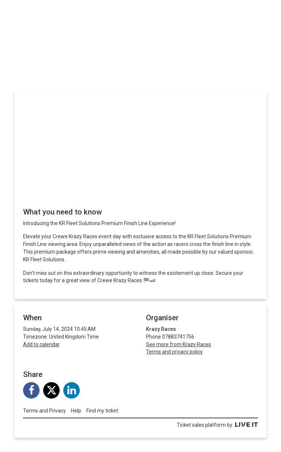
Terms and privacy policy (174, 352)
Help (76, 411)
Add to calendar (41, 344)
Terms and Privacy (44, 411)
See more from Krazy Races (178, 344)
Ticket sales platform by (217, 425)
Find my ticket (102, 411)
